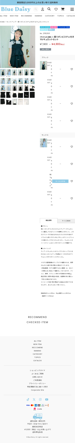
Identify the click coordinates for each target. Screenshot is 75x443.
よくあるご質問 (37, 374)
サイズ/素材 (66, 221)
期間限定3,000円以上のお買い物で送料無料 (37, 2)
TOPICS (60, 16)
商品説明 (49, 220)
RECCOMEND (37, 347)
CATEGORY (50, 16)
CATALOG (71, 16)
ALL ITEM (3, 16)
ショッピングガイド (37, 370)
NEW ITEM (14, 16)
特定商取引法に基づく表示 (37, 387)
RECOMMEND (26, 16)
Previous (2, 47)
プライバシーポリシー (37, 383)
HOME (2, 22)
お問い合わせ (37, 377)
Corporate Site (37, 390)
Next (32, 47)
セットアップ (11, 22)
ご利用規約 (37, 380)
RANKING (38, 16)
